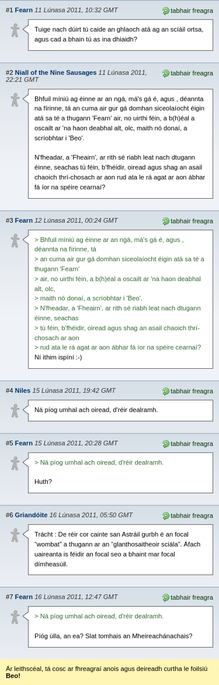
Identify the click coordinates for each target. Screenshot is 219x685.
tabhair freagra (187, 10)
